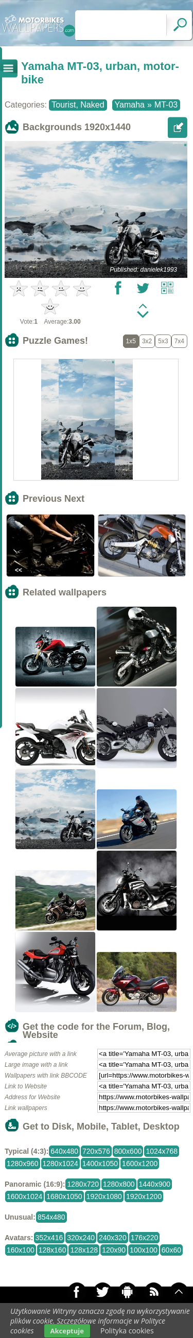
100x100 (143, 1250)
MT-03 (166, 104)
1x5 (131, 341)
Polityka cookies (127, 1330)
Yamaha (130, 104)
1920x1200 (144, 1196)
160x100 (20, 1250)
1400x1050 (100, 1163)
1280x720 (83, 1184)
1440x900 (155, 1184)
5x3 (163, 341)
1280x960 (23, 1163)
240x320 (113, 1238)
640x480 (64, 1151)
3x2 (147, 341)
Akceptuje (67, 1330)
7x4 (179, 341)
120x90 (114, 1250)
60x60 (171, 1250)
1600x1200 (139, 1163)
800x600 (128, 1151)
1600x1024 (24, 1196)
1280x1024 (60, 1163)
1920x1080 (104, 1196)
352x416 (49, 1238)
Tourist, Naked (77, 104)
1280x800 (119, 1184)
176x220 (145, 1238)
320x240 (81, 1238)
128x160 (52, 1250)
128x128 (84, 1250)
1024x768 (162, 1151)
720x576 (96, 1151)
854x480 (51, 1217)
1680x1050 (64, 1196)
